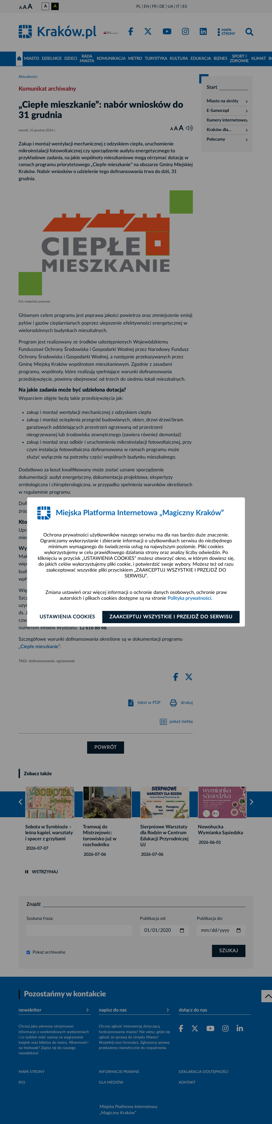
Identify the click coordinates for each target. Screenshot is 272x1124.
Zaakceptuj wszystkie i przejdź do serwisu (170, 617)
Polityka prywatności (189, 598)
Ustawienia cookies (67, 617)
